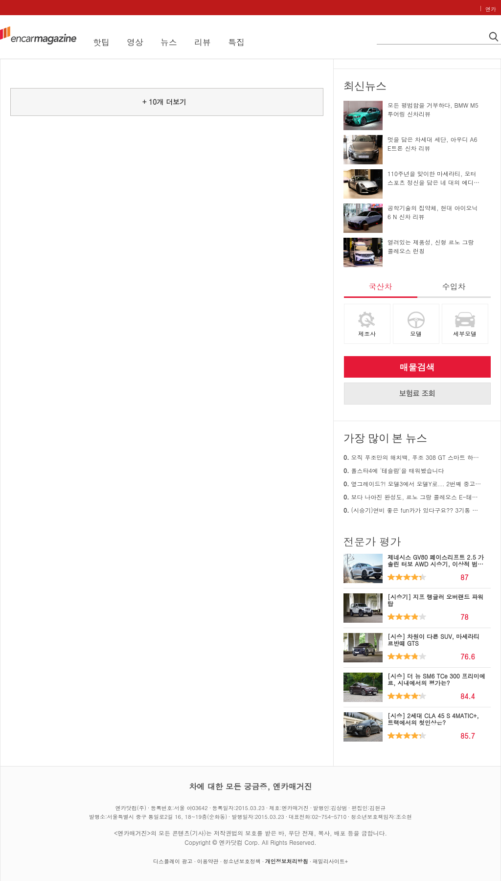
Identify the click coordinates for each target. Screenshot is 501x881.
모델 (416, 333)
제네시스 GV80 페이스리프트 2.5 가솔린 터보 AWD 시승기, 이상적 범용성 (435, 564)
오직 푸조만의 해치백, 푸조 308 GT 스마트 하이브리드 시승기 (413, 457)
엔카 (490, 9)
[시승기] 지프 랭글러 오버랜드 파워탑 (435, 600)
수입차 (454, 286)
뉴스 (168, 42)
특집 (236, 42)
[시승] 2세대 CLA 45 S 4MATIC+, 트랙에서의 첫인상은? (433, 718)
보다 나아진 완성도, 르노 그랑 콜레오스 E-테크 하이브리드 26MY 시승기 (413, 497)
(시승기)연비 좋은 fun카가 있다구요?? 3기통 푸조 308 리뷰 (413, 510)
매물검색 (417, 367)
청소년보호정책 (242, 861)
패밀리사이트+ (330, 861)
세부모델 (465, 333)
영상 (135, 42)
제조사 (367, 333)
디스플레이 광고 (173, 861)
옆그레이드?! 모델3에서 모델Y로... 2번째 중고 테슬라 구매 (413, 483)
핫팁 (101, 42)
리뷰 (202, 42)
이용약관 (208, 861)
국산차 (380, 286)
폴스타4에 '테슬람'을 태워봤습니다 (393, 470)
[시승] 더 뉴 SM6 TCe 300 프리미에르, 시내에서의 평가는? (436, 679)
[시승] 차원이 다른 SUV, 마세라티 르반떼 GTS (433, 639)
